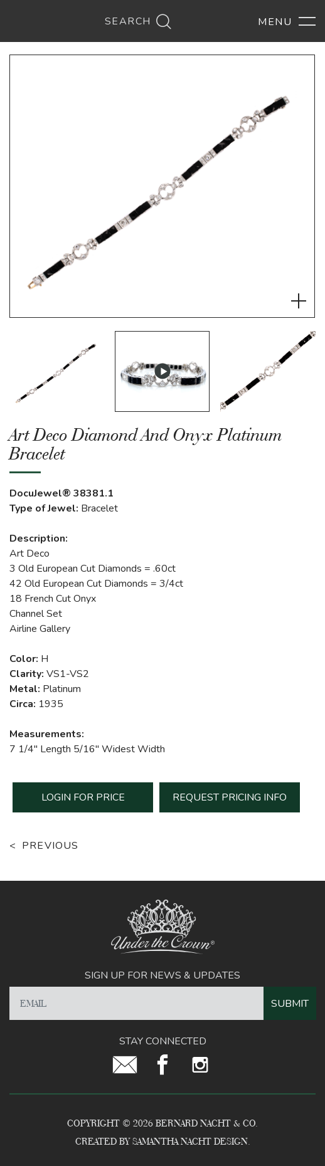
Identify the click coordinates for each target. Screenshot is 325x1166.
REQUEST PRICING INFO (230, 797)
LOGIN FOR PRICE (83, 797)
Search (139, 21)
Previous (50, 846)
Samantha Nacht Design (190, 1141)
